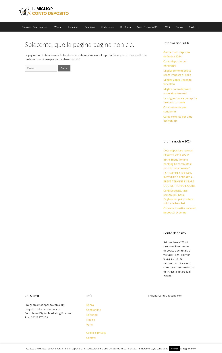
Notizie (90, 319)
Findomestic (107, 26)
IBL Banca (125, 26)
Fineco (179, 26)
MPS (167, 26)
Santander (73, 26)
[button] (198, 27)
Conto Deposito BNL (148, 26)
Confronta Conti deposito (35, 26)
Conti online (93, 310)
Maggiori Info (188, 348)
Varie (89, 324)
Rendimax (90, 26)
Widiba (58, 26)
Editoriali (92, 314)
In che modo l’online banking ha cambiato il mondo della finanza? (177, 164)
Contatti (91, 338)
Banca (90, 305)
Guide (195, 27)
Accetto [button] (174, 348)
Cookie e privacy (96, 332)
